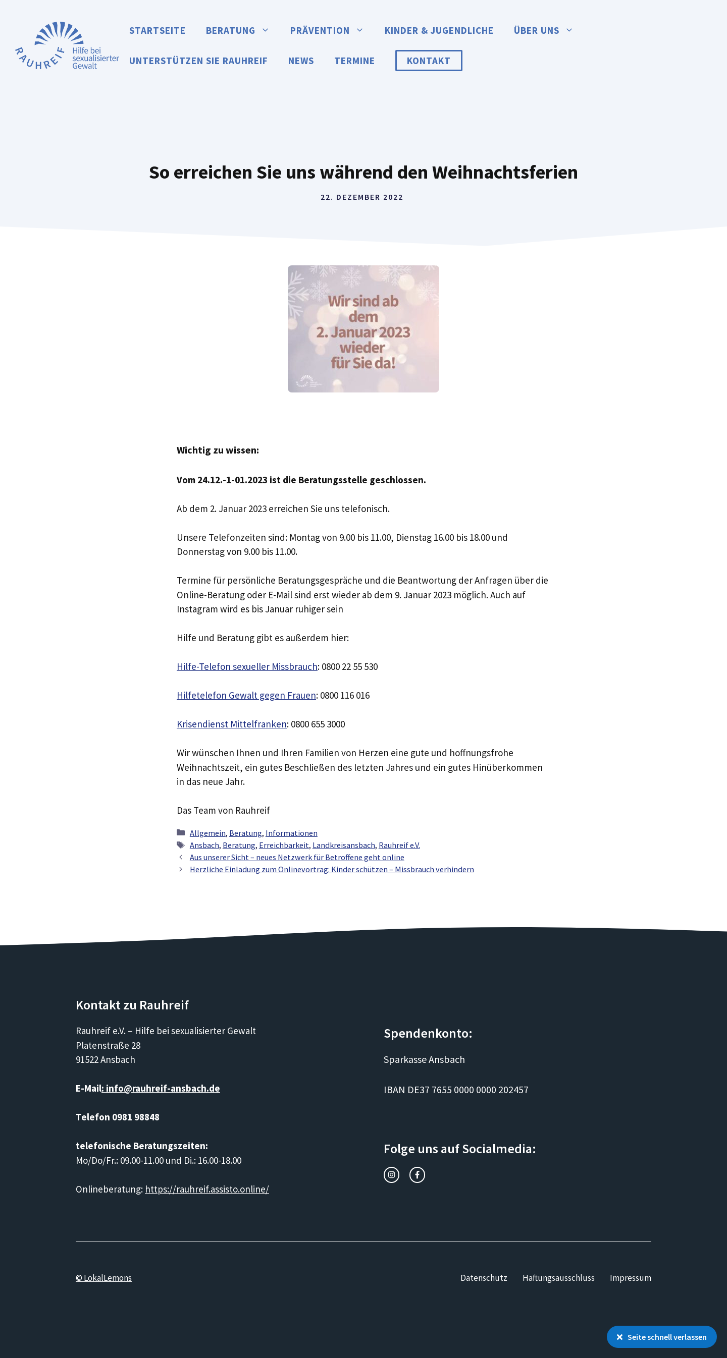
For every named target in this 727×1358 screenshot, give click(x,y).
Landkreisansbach (344, 845)
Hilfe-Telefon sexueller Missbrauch (247, 666)
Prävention (332, 30)
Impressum (630, 1277)
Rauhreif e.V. (399, 845)
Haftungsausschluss (559, 1277)
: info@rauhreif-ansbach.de (160, 1088)
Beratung (243, 30)
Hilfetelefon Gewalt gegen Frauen (246, 695)
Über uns (549, 30)
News (301, 60)
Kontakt (429, 60)
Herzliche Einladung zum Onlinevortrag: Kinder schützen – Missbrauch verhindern (332, 869)
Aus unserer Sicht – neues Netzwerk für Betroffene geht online (297, 857)
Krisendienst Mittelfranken (232, 724)
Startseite (157, 30)
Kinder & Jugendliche (439, 30)
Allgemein (208, 833)
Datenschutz (483, 1277)
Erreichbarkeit (284, 845)
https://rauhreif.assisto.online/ (207, 1189)
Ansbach (204, 845)
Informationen (292, 833)
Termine (354, 60)
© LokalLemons (104, 1277)
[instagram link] (391, 1174)
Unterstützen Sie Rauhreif (198, 60)
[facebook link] (417, 1174)
